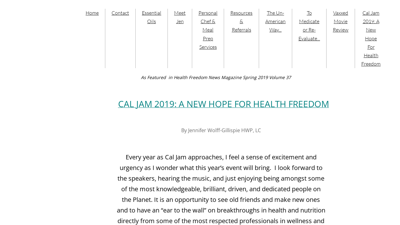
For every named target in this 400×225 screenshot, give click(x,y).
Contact (120, 13)
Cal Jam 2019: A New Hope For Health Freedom (371, 38)
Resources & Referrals (241, 21)
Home (92, 13)
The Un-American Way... (275, 21)
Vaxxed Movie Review (340, 21)
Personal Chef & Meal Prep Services (208, 30)
